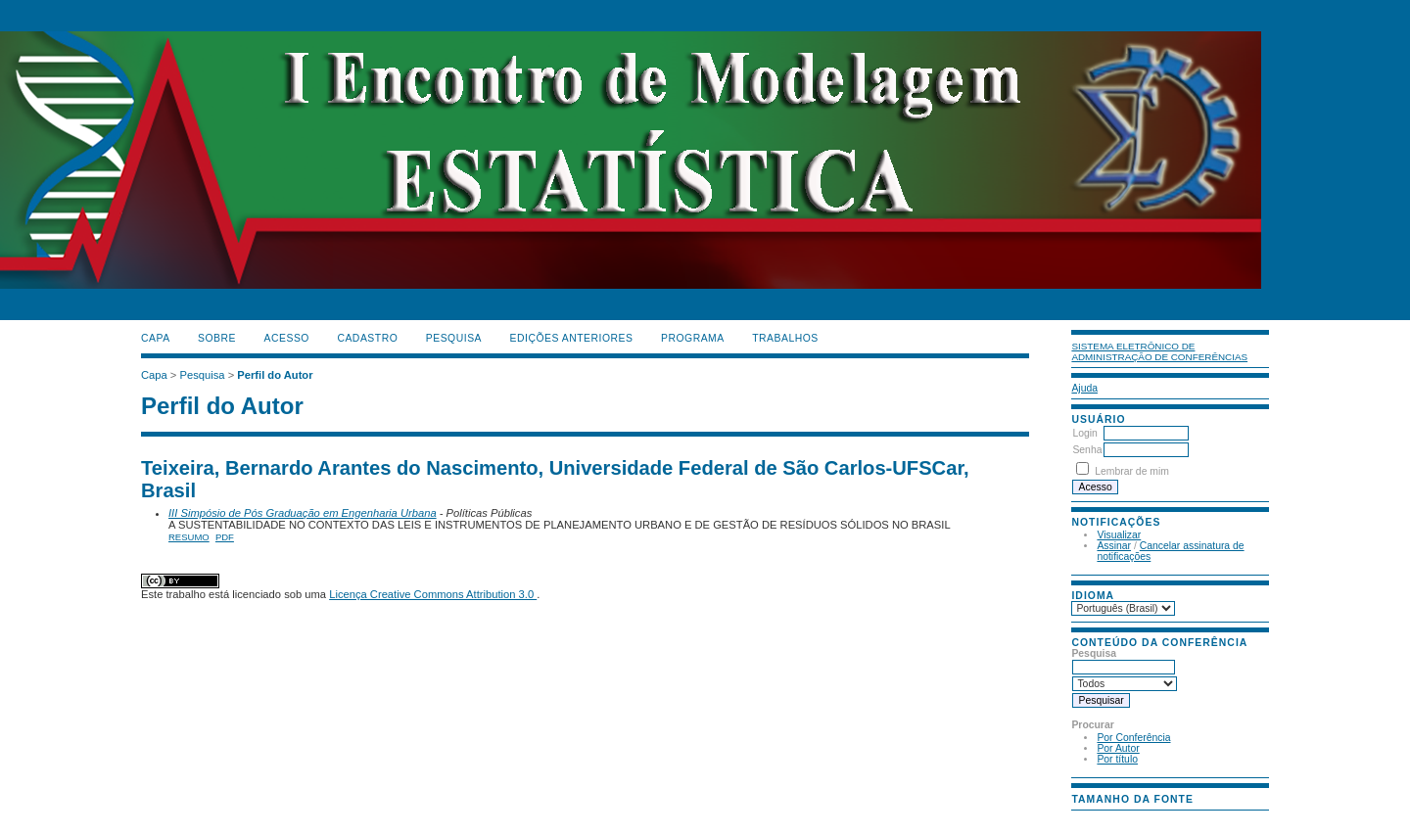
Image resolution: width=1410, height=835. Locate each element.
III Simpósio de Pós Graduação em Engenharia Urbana (302, 513)
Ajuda (1084, 388)
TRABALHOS (785, 338)
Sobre (217, 338)
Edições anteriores (572, 338)
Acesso (286, 338)
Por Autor (1118, 748)
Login (1084, 433)
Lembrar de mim (1132, 471)
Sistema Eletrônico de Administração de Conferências (1159, 351)
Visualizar (1119, 535)
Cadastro (367, 338)
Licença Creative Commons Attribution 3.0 (433, 594)
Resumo (189, 537)
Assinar (1114, 545)
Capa (155, 338)
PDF (224, 537)
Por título (1117, 759)
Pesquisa (454, 338)
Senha (1087, 449)
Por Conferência (1133, 737)
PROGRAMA (693, 338)
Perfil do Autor (274, 375)
